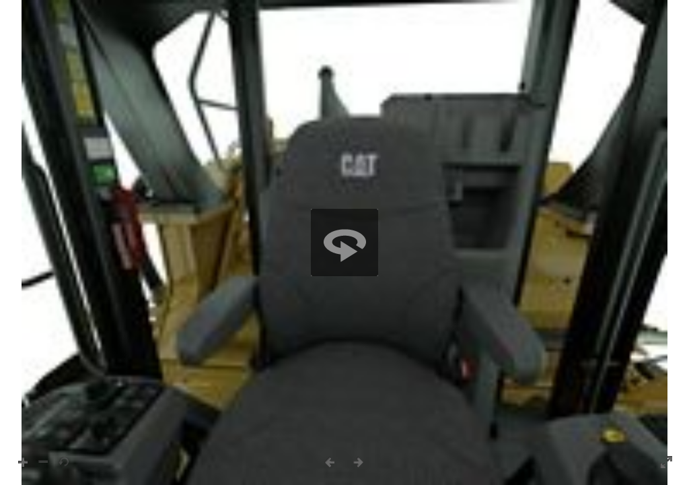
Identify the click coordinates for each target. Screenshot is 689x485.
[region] (344, 242)
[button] (344, 242)
